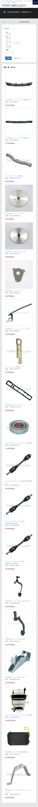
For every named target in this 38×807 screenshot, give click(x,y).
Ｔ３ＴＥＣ (13, 22)
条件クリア (17, 58)
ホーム (4, 22)
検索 (8, 58)
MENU (35, 2)
